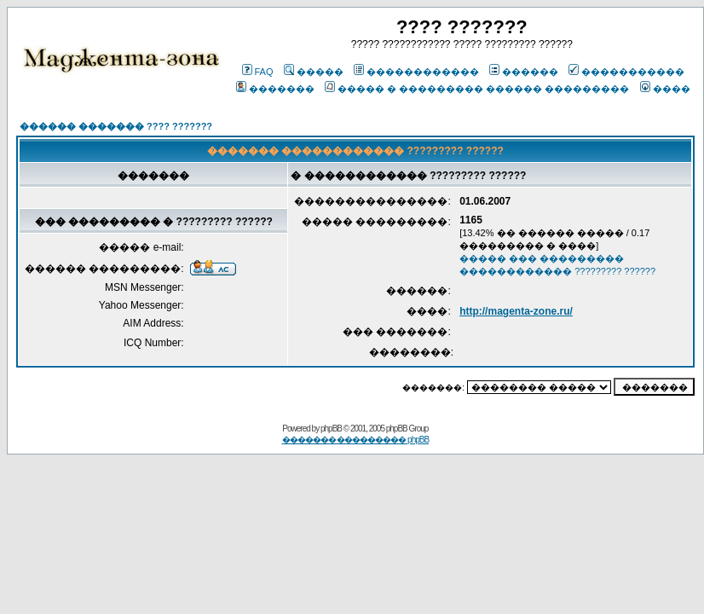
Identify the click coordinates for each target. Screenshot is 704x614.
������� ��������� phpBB (356, 439)
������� (275, 89)
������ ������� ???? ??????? (116, 126)
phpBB (331, 428)
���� (665, 89)
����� (313, 72)
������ (523, 72)
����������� (626, 72)
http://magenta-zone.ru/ (516, 311)
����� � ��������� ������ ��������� (477, 89)
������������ (416, 72)
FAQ (258, 72)
